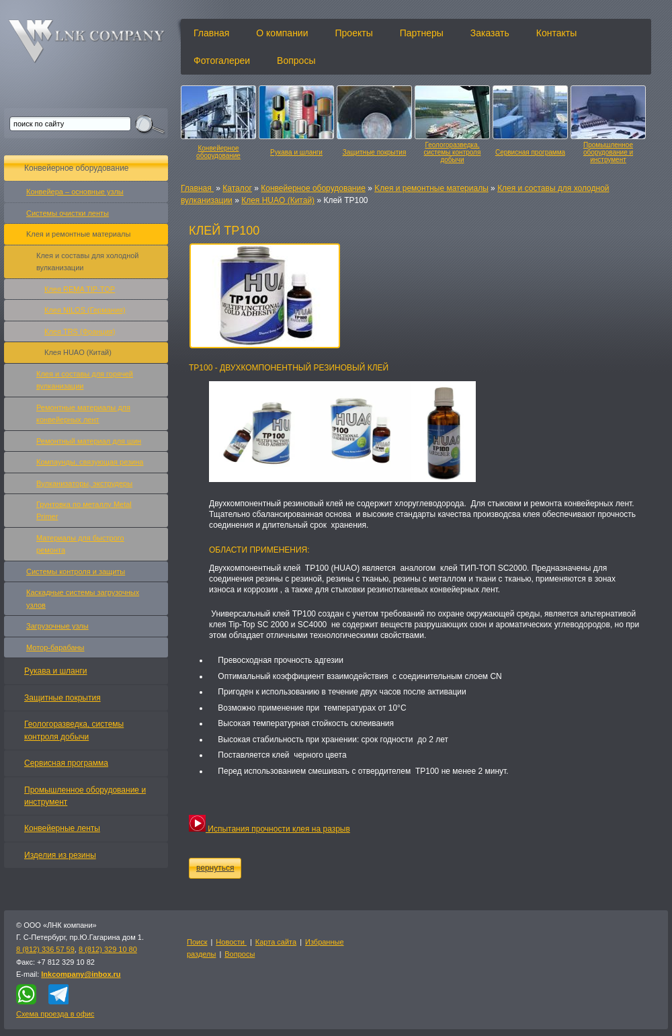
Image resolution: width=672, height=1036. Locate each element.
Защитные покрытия (375, 152)
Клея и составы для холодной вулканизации (87, 261)
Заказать (489, 33)
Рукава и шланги (296, 152)
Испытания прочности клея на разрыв (269, 829)
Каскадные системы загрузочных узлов (82, 598)
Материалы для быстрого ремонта (80, 544)
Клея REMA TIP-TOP (79, 289)
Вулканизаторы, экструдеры (84, 483)
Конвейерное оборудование (218, 152)
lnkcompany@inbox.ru (80, 974)
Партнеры (422, 33)
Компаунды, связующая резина (89, 462)
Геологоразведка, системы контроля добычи (452, 152)
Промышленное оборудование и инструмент (608, 152)
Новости (231, 942)
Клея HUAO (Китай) (277, 200)
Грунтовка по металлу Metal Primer (84, 510)
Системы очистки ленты (67, 213)
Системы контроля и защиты (75, 571)
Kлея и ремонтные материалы (431, 188)
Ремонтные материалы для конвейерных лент (83, 413)
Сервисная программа (530, 152)
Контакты (556, 33)
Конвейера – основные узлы (75, 192)
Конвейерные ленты (62, 828)
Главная (211, 33)
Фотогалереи (222, 60)
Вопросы (296, 60)
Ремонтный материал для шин (88, 441)
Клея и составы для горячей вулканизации (84, 380)
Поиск (197, 942)
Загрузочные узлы (57, 626)
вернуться (215, 868)
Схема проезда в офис (55, 1014)
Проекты (354, 33)
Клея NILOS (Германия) (85, 310)
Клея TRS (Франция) (79, 331)
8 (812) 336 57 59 (45, 949)
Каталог (237, 188)
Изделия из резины (60, 855)
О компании (282, 33)
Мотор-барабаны (55, 647)
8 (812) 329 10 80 (108, 949)
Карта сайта (275, 942)
